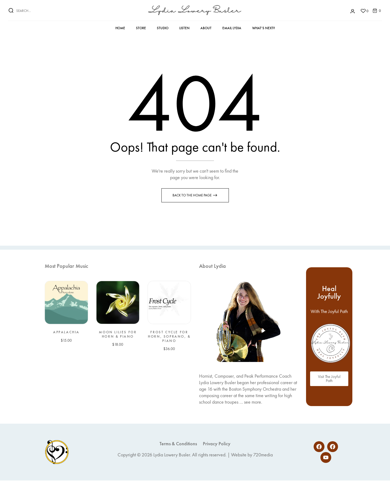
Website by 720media (252, 455)
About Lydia (212, 266)
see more (252, 402)
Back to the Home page (192, 195)
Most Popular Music (66, 266)
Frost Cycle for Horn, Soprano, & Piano (169, 337)
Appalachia (66, 333)
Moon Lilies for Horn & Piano (117, 335)
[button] (375, 10)
